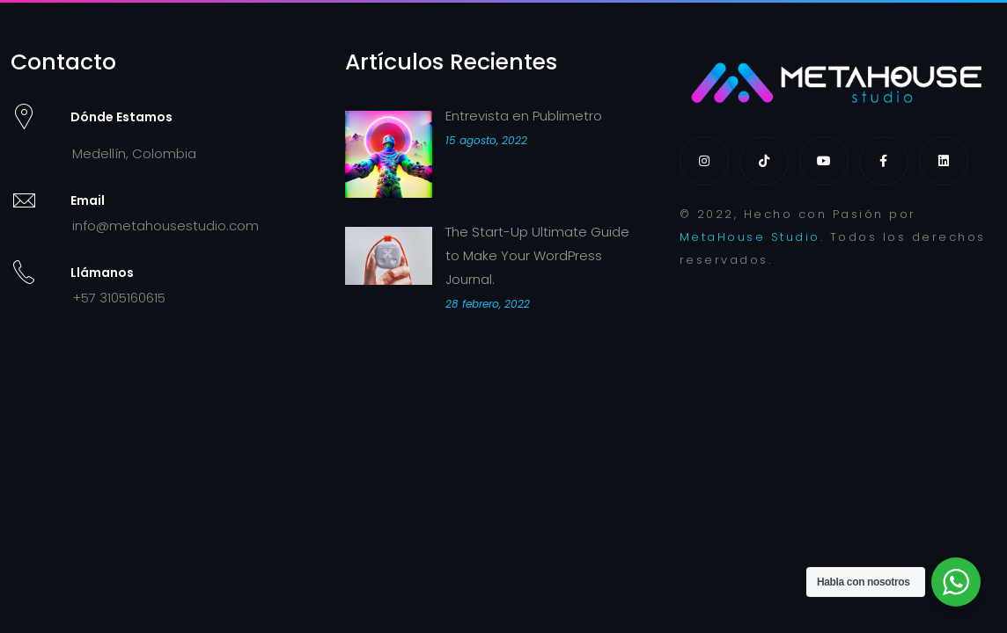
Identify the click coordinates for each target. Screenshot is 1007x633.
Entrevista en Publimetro (523, 115)
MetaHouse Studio (750, 237)
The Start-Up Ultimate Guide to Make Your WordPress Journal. (537, 255)
